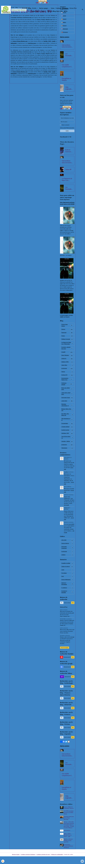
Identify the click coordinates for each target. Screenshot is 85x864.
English (63, 16)
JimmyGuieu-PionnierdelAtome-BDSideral (69, 854)
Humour (67, 377)
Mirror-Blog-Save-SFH (55, 11)
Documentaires (67, 430)
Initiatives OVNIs (67, 367)
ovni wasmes (67, 838)
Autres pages (44, 8)
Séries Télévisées (67, 360)
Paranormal (67, 335)
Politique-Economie (67, 342)
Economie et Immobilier (67, 599)
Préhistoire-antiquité (67, 389)
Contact (58, 8)
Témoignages (67, 455)
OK (73, 610)
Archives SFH (67, 380)
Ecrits (34, 8)
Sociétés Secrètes (67, 437)
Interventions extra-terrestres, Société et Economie (67, 46)
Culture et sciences (67, 573)
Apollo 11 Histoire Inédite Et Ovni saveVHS (68, 848)
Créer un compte (63, 128)
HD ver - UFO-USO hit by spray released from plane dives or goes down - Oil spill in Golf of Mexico (69, 832)
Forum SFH (35, 11)
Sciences (67, 332)
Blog (29, 8)
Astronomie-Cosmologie (67, 554)
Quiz (43, 11)
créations (67, 562)
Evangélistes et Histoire (66, 80)
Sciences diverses (67, 550)
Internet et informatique (67, 591)
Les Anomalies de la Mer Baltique (68, 55)
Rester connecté (65, 125)
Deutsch (64, 26)
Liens (53, 8)
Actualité (67, 357)
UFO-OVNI (67, 547)
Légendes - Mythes (67, 448)
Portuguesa (64, 32)
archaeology (67, 452)
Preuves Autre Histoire (67, 327)
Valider (67, 133)
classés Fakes (67, 370)
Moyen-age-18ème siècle (67, 394)
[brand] (9, 10)
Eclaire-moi (67, 514)
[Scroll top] (82, 861)
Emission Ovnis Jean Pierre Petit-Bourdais (69, 826)
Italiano (63, 22)
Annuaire (65, 8)
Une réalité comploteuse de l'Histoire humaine (67, 66)
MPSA (66, 11)
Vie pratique (67, 580)
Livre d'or (73, 8)
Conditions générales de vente (43, 862)
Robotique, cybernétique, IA (67, 411)
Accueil (24, 8)
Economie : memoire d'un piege (67, 352)
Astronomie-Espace (67, 403)
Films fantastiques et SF (67, 426)
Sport (67, 584)
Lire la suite (66, 512)
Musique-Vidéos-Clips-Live (67, 416)
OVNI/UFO (67, 363)
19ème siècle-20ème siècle (67, 399)
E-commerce (67, 595)
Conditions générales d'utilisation (27, 862)
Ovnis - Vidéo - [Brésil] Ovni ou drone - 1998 (68, 843)
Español (64, 19)
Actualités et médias (67, 570)
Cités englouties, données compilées (68, 89)
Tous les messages (64, 655)
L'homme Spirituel (67, 433)
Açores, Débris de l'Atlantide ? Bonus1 (69, 815)
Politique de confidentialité (58, 862)
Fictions (67, 338)
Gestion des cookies (70, 862)
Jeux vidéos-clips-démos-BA (67, 421)
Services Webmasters (67, 587)
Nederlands (64, 29)
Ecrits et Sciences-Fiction (68, 153)
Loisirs (67, 577)
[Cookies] (2, 861)
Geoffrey (66, 479)
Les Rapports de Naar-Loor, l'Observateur (67, 182)
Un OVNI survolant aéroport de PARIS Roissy (69, 820)
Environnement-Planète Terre (67, 384)
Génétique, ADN (67, 440)
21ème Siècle (67, 407)
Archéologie (67, 373)
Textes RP (68, 172)
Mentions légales (14, 862)
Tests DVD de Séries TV (67, 444)
